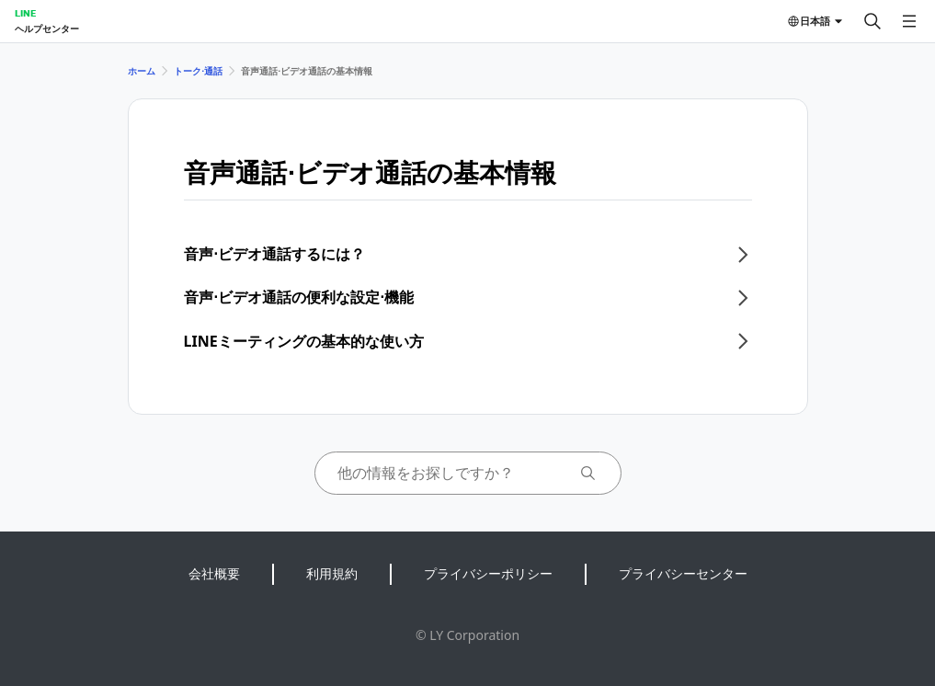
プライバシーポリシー (488, 573)
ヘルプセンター (47, 28)
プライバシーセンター (683, 573)
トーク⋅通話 (198, 70)
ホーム (141, 70)
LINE (25, 12)
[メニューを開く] (909, 21)
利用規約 (332, 573)
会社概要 (214, 573)
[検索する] (872, 21)
